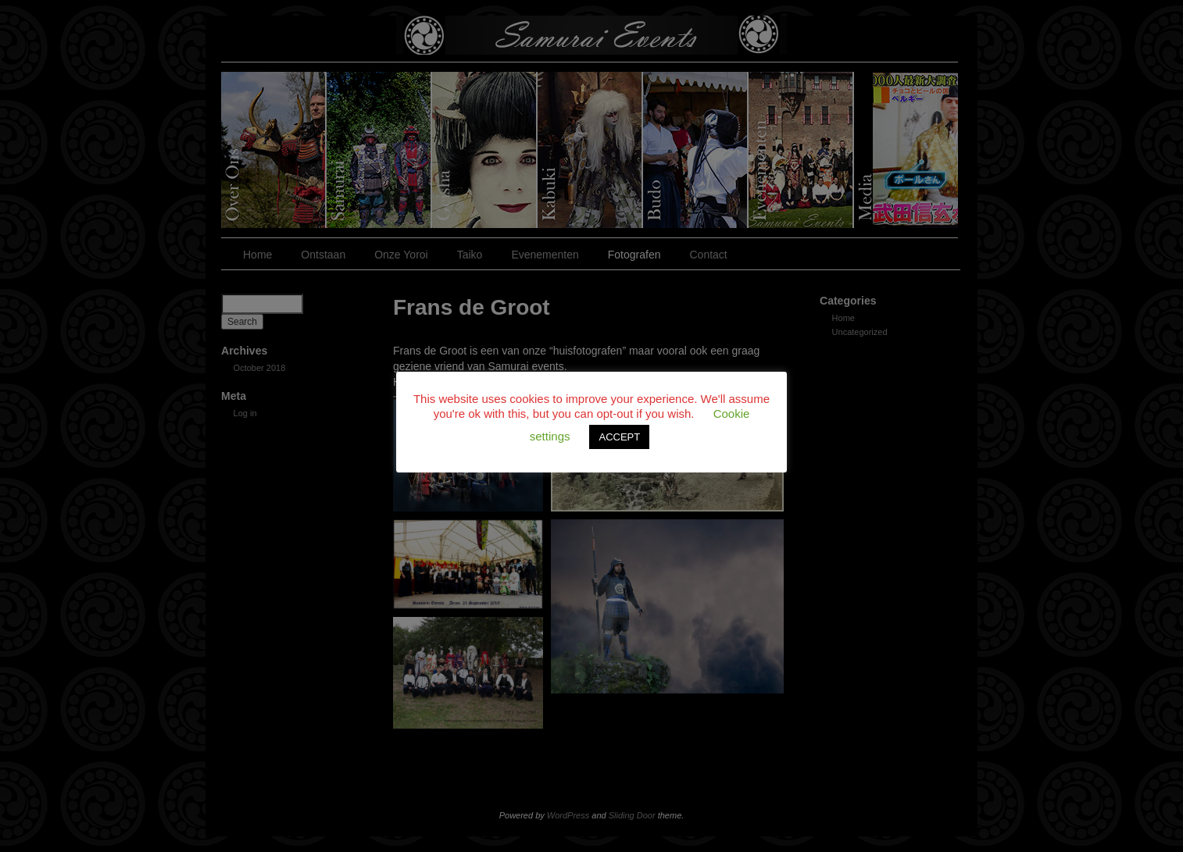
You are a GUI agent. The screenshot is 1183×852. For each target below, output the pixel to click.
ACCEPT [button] (619, 437)
